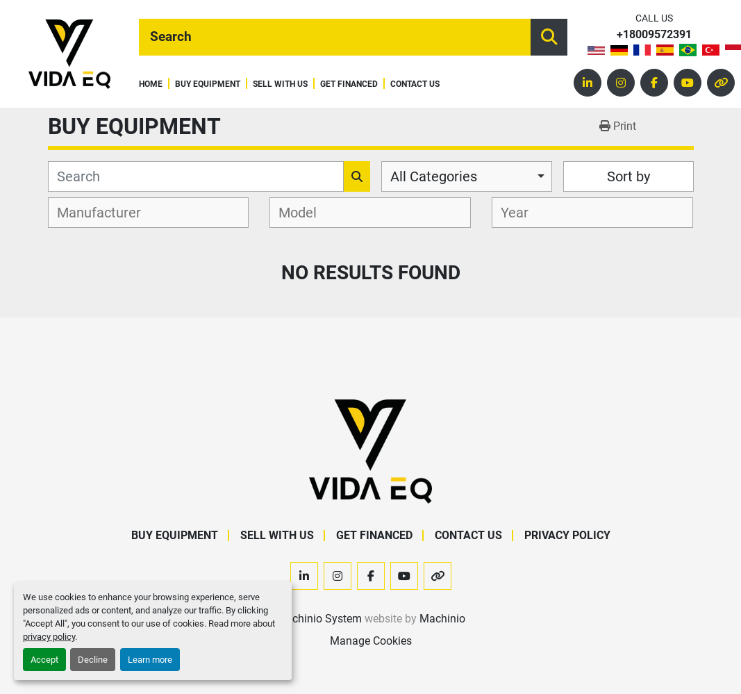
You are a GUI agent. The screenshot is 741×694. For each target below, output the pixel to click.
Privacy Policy (567, 535)
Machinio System (319, 618)
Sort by (628, 176)
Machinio (442, 618)
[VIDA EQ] (370, 451)
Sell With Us (280, 84)
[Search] (335, 37)
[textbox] (106, 212)
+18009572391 (654, 35)
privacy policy (49, 636)
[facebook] (654, 83)
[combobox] (467, 176)
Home (151, 84)
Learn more (150, 659)
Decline (93, 659)
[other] (721, 83)
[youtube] (687, 83)
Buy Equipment (207, 84)
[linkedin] (587, 83)
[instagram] (621, 83)
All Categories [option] (433, 176)
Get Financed (349, 84)
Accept (44, 659)
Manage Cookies (371, 640)
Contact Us (415, 84)
